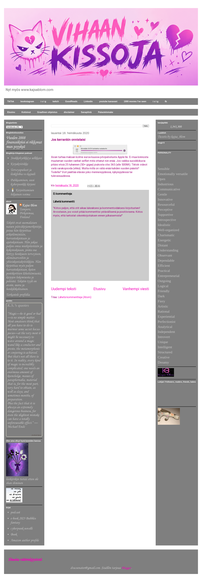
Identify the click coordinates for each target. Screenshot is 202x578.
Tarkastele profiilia (18, 295)
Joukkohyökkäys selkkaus (26, 158)
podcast (15, 512)
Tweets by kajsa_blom (171, 137)
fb (166, 101)
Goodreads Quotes (36, 435)
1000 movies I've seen (135, 101)
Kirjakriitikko (19, 164)
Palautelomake (105, 112)
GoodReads (71, 101)
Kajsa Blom (29, 205)
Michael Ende (16, 427)
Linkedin (88, 101)
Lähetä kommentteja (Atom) (74, 297)
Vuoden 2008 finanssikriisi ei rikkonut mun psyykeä (24, 142)
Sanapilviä (86, 112)
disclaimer (69, 112)
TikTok (10, 101)
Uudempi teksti (63, 289)
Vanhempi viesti (136, 289)
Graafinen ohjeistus (47, 112)
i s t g (43, 101)
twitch (56, 101)
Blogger (126, 568)
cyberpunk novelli (21, 529)
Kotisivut (26, 112)
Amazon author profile (25, 540)
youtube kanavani (108, 101)
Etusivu (11, 112)
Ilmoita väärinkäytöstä (24, 560)
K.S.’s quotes (18, 305)
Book (14, 534)
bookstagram (27, 101)
